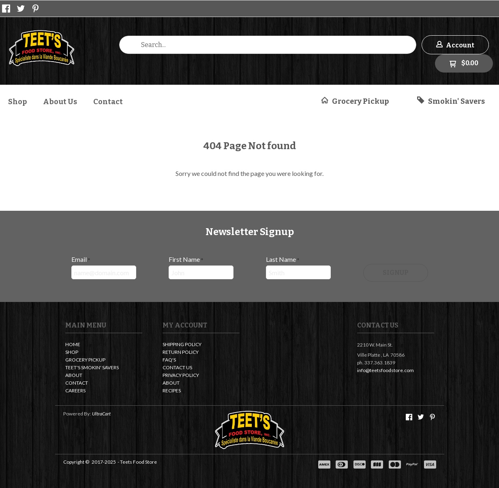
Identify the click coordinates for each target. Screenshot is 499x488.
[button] (455, 44)
